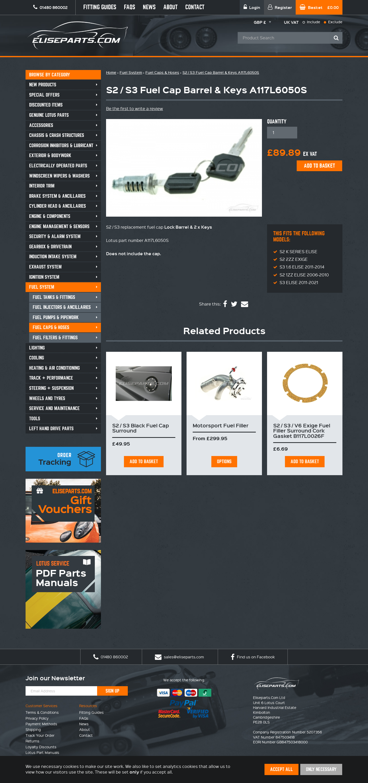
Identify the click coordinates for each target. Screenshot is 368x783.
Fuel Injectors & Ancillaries (62, 307)
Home (111, 72)
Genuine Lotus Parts (49, 115)
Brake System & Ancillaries (57, 196)
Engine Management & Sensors (59, 226)
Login (252, 7)
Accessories (41, 125)
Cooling (36, 357)
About (170, 7)
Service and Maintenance (54, 408)
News (149, 7)
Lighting (37, 347)
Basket (319, 7)
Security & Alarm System (54, 236)
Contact (194, 7)
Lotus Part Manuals (42, 752)
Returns (32, 741)
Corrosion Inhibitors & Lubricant (61, 145)
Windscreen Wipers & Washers (59, 175)
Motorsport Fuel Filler (220, 425)
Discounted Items (46, 104)
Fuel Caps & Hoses (51, 327)
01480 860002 (110, 656)
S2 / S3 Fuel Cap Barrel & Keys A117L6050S (220, 72)
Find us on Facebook (253, 656)
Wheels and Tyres (47, 398)
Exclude (333, 21)
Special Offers (44, 94)
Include (311, 21)
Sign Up (112, 690)
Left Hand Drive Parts (51, 428)
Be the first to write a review (134, 108)
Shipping (33, 729)
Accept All (281, 769)
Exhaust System (45, 266)
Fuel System (41, 287)
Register (280, 7)
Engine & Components (49, 216)
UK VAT (291, 22)
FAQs (129, 7)
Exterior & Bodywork (50, 155)
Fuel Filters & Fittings (55, 337)
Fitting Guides (99, 7)
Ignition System (44, 277)
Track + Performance (51, 378)
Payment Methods (41, 723)
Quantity (276, 121)
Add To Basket (144, 461)
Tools (34, 418)
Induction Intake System (52, 256)
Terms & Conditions (42, 712)
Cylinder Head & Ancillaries (57, 206)
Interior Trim (41, 185)
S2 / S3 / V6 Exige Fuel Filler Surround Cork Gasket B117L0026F (301, 430)
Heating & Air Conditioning (54, 368)
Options (224, 461)
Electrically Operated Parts (58, 165)
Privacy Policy (37, 718)
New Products (42, 84)
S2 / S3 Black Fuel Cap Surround (140, 428)
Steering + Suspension (51, 388)
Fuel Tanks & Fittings (54, 297)
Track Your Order (40, 735)
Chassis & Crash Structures (56, 135)
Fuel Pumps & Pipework (56, 317)
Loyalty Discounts (41, 746)
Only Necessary (321, 769)
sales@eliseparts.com (179, 656)
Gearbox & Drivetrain (50, 246)
